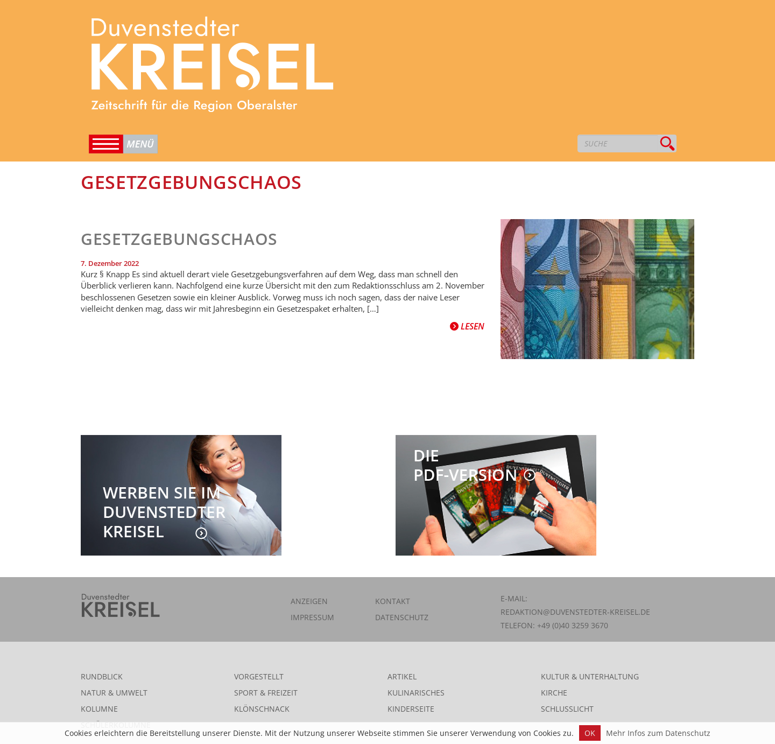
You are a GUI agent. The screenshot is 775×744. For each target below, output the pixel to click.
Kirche (554, 692)
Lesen (467, 326)
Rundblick (102, 676)
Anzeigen (309, 601)
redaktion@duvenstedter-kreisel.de (575, 612)
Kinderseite (411, 709)
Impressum (312, 617)
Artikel (402, 676)
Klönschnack (262, 709)
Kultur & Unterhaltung (590, 676)
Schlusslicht (567, 709)
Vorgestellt (259, 676)
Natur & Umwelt (114, 692)
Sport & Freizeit (266, 692)
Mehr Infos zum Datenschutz (658, 733)
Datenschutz (401, 617)
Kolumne (99, 709)
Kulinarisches (416, 692)
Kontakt (392, 601)
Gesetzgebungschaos (179, 239)
